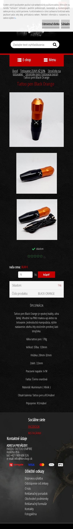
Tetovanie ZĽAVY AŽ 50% (32, 71)
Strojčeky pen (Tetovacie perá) (41, 74)
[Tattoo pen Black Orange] (36, 94)
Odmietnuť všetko (50, 24)
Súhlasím (65, 24)
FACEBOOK (33, 426)
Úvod (15, 71)
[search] (55, 45)
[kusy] (25, 274)
